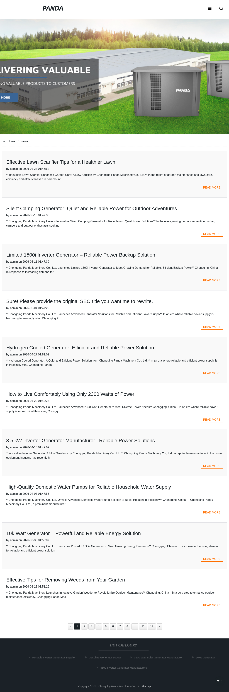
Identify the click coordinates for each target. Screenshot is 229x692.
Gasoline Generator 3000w (106, 657)
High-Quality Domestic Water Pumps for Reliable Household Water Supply (88, 487)
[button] (209, 8)
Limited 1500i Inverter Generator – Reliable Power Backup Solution (80, 255)
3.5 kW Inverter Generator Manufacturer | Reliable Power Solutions (80, 440)
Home (11, 141)
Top (219, 681)
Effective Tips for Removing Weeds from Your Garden (65, 580)
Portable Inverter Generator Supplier (54, 657)
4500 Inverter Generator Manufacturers (124, 667)
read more (211, 187)
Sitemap (146, 686)
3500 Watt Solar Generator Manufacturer (159, 657)
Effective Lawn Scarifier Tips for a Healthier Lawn (60, 162)
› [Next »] (159, 626)
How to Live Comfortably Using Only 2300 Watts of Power (70, 394)
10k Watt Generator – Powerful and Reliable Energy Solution (73, 533)
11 (143, 626)
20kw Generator (206, 657)
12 (152, 626)
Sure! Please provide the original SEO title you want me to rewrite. (79, 301)
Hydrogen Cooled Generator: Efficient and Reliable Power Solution (80, 347)
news (24, 141)
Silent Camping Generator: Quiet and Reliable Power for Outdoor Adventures (91, 208)
